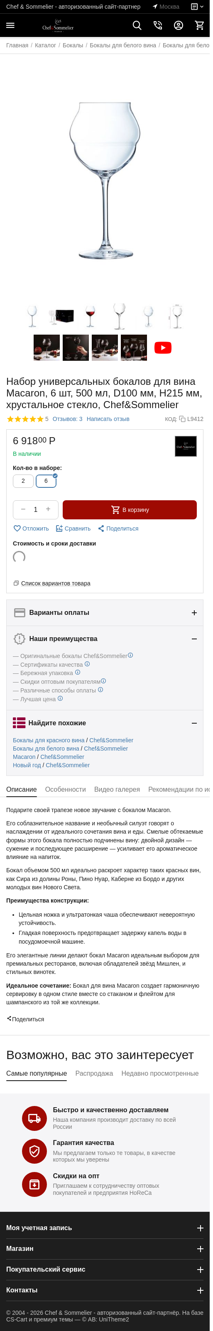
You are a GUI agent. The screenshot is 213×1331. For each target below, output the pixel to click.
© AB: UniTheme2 (105, 1319)
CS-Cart (16, 1319)
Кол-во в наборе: (37, 468)
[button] (117, 528)
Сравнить (73, 528)
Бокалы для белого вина (46, 748)
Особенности (65, 789)
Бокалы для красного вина (49, 740)
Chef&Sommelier (111, 740)
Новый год (27, 765)
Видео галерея (117, 789)
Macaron (24, 757)
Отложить (31, 528)
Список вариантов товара (56, 583)
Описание (21, 789)
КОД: (171, 419)
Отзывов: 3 (68, 419)
